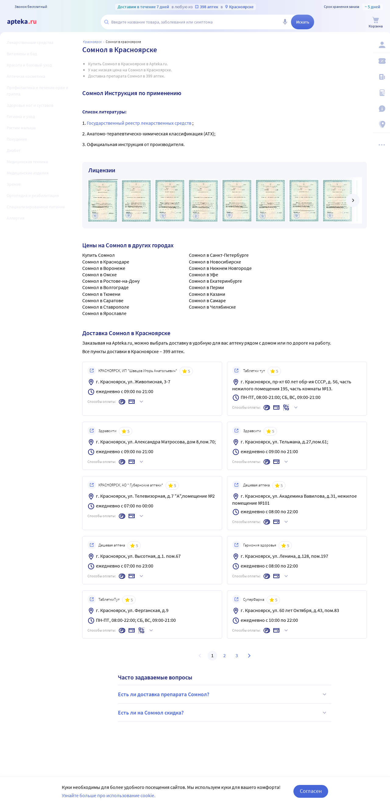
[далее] (353, 200)
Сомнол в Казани (207, 294)
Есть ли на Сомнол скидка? (223, 712)
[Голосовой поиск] (285, 22)
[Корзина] (376, 22)
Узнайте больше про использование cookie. (108, 799)
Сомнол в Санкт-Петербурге (219, 255)
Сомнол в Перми (206, 287)
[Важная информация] (381, 108)
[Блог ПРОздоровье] (381, 77)
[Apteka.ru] (26, 22)
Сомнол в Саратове (102, 300)
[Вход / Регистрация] (381, 45)
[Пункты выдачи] (381, 124)
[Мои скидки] (381, 61)
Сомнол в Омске (99, 274)
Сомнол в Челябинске (212, 307)
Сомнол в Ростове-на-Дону (111, 281)
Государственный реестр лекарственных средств (139, 123)
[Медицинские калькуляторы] (381, 93)
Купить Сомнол (98, 255)
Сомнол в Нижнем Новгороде (220, 268)
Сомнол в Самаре (207, 300)
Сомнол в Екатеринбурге (215, 281)
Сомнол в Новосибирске (215, 262)
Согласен (311, 794)
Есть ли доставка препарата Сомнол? (223, 694)
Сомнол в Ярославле (104, 313)
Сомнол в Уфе (203, 274)
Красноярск (92, 41)
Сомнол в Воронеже (103, 268)
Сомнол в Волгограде (105, 287)
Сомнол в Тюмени (101, 294)
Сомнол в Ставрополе (105, 307)
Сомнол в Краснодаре (105, 262)
